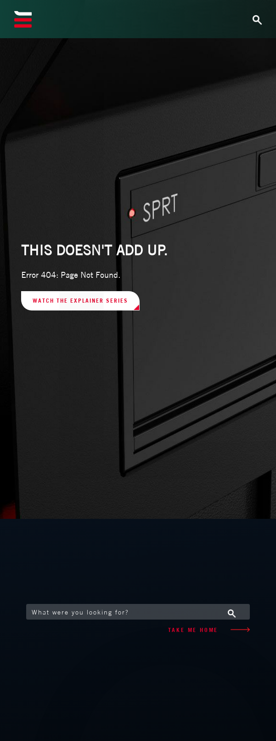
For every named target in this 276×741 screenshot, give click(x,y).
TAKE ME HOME (209, 629)
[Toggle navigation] (240, 19)
